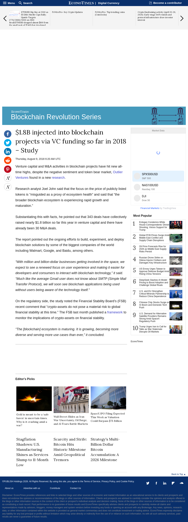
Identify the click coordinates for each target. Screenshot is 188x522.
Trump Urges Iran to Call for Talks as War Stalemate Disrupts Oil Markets (152, 329)
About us (9, 488)
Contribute (55, 488)
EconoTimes (137, 341)
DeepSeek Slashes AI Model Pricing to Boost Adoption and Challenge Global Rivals (153, 282)
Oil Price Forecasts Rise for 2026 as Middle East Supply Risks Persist (153, 249)
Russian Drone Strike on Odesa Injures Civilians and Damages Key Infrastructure (153, 260)
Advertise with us (31, 488)
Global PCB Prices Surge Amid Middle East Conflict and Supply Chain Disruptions (154, 238)
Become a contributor (167, 2)
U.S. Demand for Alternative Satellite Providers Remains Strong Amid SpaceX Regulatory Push (153, 317)
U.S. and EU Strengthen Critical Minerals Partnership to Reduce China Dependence (154, 294)
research (58, 177)
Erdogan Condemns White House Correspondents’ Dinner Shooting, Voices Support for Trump (154, 226)
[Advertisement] (94, 77)
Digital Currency (109, 3)
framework (115, 312)
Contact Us (75, 488)
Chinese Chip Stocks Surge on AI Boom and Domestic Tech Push (154, 305)
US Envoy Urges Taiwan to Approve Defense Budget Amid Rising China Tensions (154, 271)
